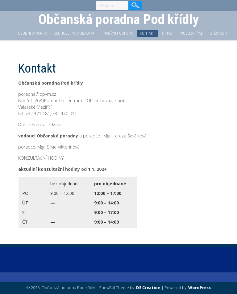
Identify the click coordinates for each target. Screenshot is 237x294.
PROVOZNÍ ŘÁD (191, 33)
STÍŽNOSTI (218, 33)
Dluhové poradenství (74, 33)
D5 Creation (148, 287)
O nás (167, 33)
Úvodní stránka (32, 33)
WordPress (199, 287)
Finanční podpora (117, 33)
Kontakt (147, 33)
